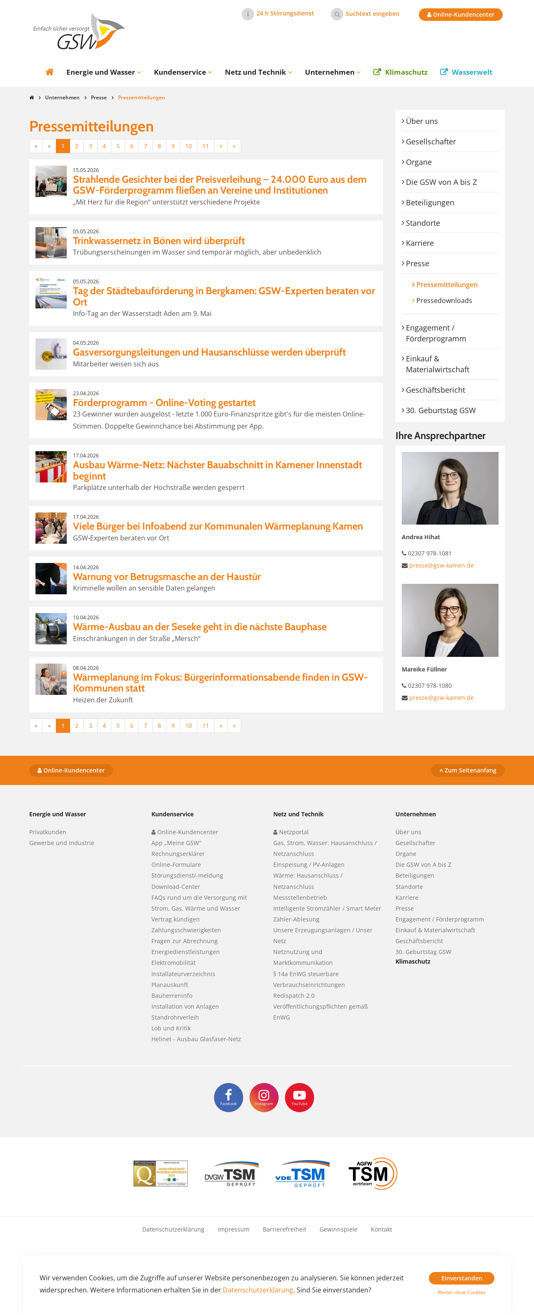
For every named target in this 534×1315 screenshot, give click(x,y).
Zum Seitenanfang (467, 770)
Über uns (422, 121)
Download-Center (175, 887)
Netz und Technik (298, 814)
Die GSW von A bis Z (441, 182)
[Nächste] (221, 146)
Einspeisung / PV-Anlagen (309, 864)
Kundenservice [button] (183, 72)
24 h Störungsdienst (285, 13)
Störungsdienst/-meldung (187, 875)
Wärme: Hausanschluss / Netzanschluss (308, 880)
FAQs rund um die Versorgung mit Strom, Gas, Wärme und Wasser (199, 902)
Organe (419, 162)
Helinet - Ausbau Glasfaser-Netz (196, 1039)
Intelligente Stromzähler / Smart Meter (327, 908)
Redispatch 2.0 (294, 996)
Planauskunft (169, 985)
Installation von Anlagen (185, 1006)
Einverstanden (461, 1278)
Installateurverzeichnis (183, 974)
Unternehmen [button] (333, 72)
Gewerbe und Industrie (61, 843)
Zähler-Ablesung (296, 919)
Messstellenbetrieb (300, 897)
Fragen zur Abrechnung (184, 941)
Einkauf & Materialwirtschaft (437, 363)
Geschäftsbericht (435, 390)
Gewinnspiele (339, 1229)
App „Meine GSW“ (176, 843)
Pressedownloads (444, 300)
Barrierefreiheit (284, 1229)
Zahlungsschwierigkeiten (186, 930)
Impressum (233, 1229)
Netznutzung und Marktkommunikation (303, 957)
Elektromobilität (173, 963)
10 (188, 146)
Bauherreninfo (171, 996)
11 (205, 146)
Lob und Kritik (171, 1028)
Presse (99, 97)
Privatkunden (47, 832)
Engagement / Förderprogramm (436, 333)
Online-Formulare (176, 864)
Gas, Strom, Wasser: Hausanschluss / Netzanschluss (325, 848)
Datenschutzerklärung (173, 1229)
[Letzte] (234, 146)
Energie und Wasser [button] (103, 72)
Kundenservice (172, 814)
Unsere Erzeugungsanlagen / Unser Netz (323, 935)
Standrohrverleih (175, 1017)
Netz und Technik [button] (258, 72)
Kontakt (381, 1229)
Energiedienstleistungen (185, 952)
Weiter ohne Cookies (462, 1292)
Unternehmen (62, 97)
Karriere (420, 243)
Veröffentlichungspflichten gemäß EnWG (320, 1011)
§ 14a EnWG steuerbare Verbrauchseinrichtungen (309, 979)
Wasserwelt (472, 72)
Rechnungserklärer (178, 854)
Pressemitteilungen (454, 284)
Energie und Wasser (57, 814)
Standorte (423, 223)
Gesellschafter (431, 141)
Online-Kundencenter (460, 14)
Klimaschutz (406, 72)
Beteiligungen (430, 202)
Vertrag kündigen (175, 919)
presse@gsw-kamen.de (441, 565)
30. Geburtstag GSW (441, 410)
